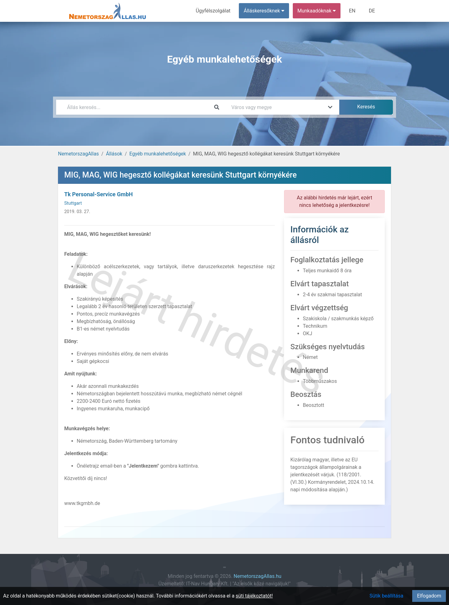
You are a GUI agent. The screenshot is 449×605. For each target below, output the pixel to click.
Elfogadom (429, 596)
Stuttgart (73, 203)
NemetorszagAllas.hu (257, 576)
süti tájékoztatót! (254, 596)
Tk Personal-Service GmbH (98, 194)
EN (353, 11)
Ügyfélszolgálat (214, 11)
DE (372, 11)
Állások (114, 154)
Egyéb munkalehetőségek (157, 154)
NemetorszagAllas (78, 154)
